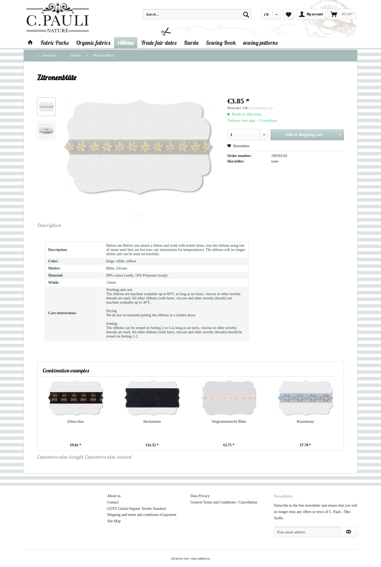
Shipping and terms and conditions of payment (141, 515)
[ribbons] (125, 42)
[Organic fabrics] (93, 42)
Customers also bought (60, 456)
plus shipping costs (261, 108)
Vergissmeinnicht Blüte (228, 422)
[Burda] (191, 42)
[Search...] (197, 14)
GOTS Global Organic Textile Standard (136, 509)
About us (114, 496)
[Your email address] (307, 532)
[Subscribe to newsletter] (348, 532)
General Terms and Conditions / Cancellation (223, 502)
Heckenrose (152, 422)
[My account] (311, 14)
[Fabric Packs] (54, 42)
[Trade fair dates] (158, 42)
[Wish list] (288, 14)
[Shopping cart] (342, 14)
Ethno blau (75, 422)
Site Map (114, 521)
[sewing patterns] (260, 42)
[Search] (246, 14)
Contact (113, 502)
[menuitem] (197, 16)
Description (49, 225)
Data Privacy (200, 496)
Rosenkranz (305, 422)
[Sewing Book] (220, 42)
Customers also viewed (108, 456)
